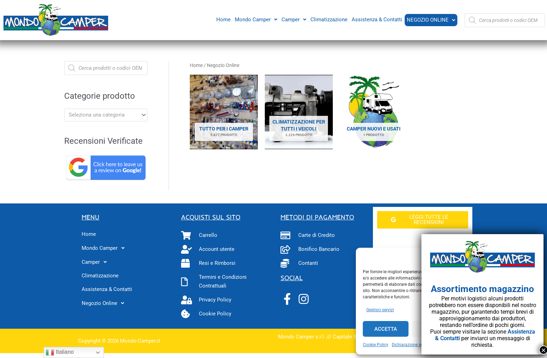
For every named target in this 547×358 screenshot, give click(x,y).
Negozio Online (430, 20)
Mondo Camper (255, 19)
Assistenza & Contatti (376, 19)
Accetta (385, 329)
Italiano (60, 352)
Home (223, 19)
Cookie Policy (375, 344)
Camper (293, 19)
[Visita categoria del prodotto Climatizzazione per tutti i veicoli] (299, 112)
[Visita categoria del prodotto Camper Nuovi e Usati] (374, 112)
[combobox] (106, 115)
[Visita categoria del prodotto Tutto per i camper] (224, 112)
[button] (255, 19)
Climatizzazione (328, 19)
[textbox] (103, 114)
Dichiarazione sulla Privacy (417, 344)
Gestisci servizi (380, 309)
